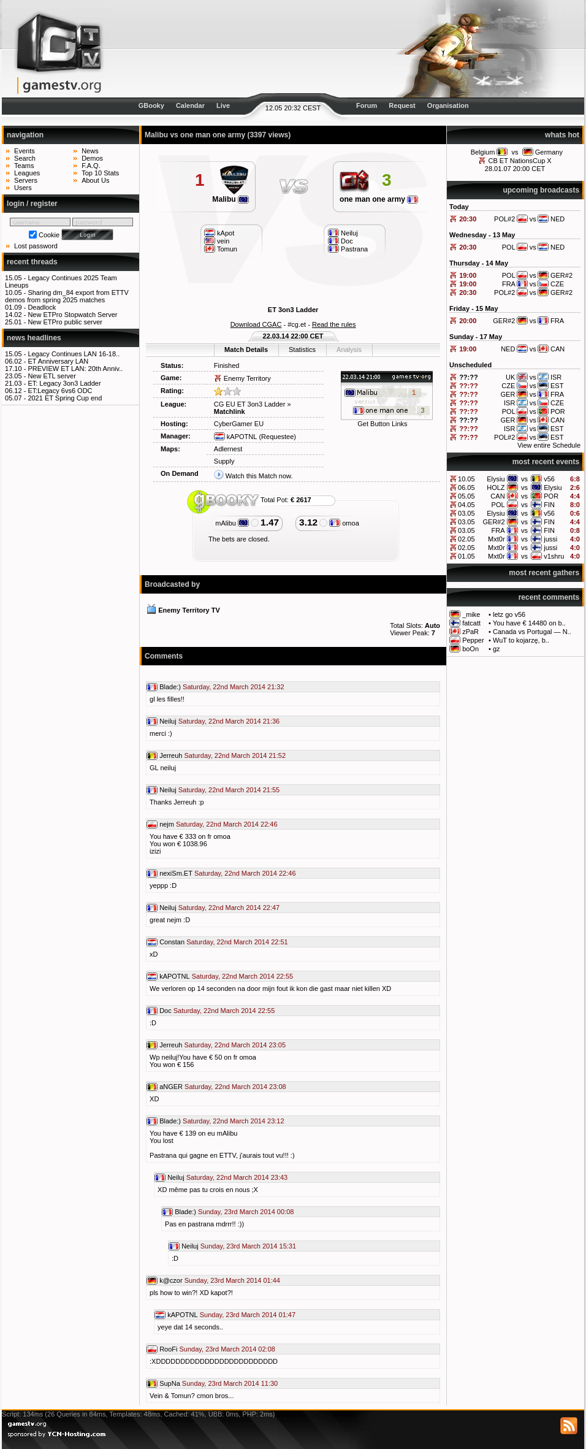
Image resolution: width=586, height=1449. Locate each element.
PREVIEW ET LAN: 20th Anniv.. (75, 368)
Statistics (302, 349)
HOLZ (495, 487)
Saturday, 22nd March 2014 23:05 (235, 1045)
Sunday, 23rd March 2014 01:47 (247, 1314)
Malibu (230, 199)
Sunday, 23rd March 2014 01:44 (232, 1280)
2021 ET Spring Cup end (65, 398)
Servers (25, 180)
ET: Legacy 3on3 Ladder (64, 383)
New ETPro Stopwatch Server (72, 314)
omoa (344, 523)
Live (223, 105)
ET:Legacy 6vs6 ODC (60, 390)
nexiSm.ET (175, 873)
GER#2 (494, 522)
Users (23, 187)
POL (498, 504)
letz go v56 (509, 614)
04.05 (466, 504)
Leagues (27, 173)
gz (496, 648)
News (90, 151)
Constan (172, 942)
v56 (549, 479)
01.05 (466, 556)
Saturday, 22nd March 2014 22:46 (227, 824)
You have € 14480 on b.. (529, 623)
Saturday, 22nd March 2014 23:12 (233, 1121)
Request (402, 105)
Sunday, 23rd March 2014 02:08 (227, 1349)
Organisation (448, 105)
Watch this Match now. (259, 476)
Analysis (349, 349)
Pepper (473, 640)
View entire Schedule (548, 445)
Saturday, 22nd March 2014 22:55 (243, 976)
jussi (550, 539)
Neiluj (168, 721)
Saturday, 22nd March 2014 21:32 (233, 686)
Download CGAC (256, 324)
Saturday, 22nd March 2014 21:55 (229, 789)
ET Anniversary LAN (58, 361)
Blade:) (170, 686)
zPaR (470, 631)
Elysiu (495, 479)
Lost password (36, 246)
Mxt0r (496, 539)
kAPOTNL (235, 436)
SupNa (169, 1383)
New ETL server (51, 376)
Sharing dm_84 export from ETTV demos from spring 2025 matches (67, 296)
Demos (92, 158)
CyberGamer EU (239, 423)
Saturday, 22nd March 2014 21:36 (229, 721)
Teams (24, 165)
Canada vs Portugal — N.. (532, 631)
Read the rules (334, 324)
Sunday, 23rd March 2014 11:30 (230, 1383)
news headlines (34, 338)
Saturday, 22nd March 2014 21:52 (235, 755)
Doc (165, 1010)
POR (551, 496)
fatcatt (471, 623)
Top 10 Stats (100, 173)
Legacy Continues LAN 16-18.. (74, 353)
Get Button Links (382, 423)
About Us (95, 180)
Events (24, 151)
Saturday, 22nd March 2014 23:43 (237, 1177)
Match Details (246, 349)
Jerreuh (170, 755)
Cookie (49, 235)
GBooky (151, 105)
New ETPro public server (65, 322)
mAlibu (232, 523)
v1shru (554, 556)
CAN (497, 496)
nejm (166, 824)
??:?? (468, 377)
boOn (470, 648)
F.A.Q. (91, 165)
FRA (498, 530)
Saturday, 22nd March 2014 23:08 (235, 1086)
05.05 (466, 496)
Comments (164, 656)
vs (515, 152)
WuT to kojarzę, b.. (521, 640)
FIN (549, 504)
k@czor (170, 1280)
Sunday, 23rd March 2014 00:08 (246, 1211)
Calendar (190, 105)
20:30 (467, 219)
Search (25, 158)
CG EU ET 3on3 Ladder (250, 404)
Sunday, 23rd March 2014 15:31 (248, 1246)
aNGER (171, 1086)
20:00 (467, 320)
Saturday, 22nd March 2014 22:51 (237, 942)
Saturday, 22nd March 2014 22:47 (229, 907)
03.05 (466, 513)
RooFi (168, 1349)
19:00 (467, 275)
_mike (471, 614)
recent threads (32, 262)
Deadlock (42, 307)
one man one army (379, 199)
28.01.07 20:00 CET (515, 168)
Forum (366, 105)
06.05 (466, 487)
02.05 (466, 539)
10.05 (466, 479)
